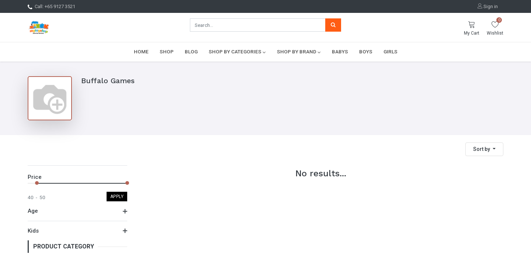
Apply (117, 196)
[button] (484, 149)
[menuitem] (141, 51)
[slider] (37, 183)
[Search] (333, 25)
